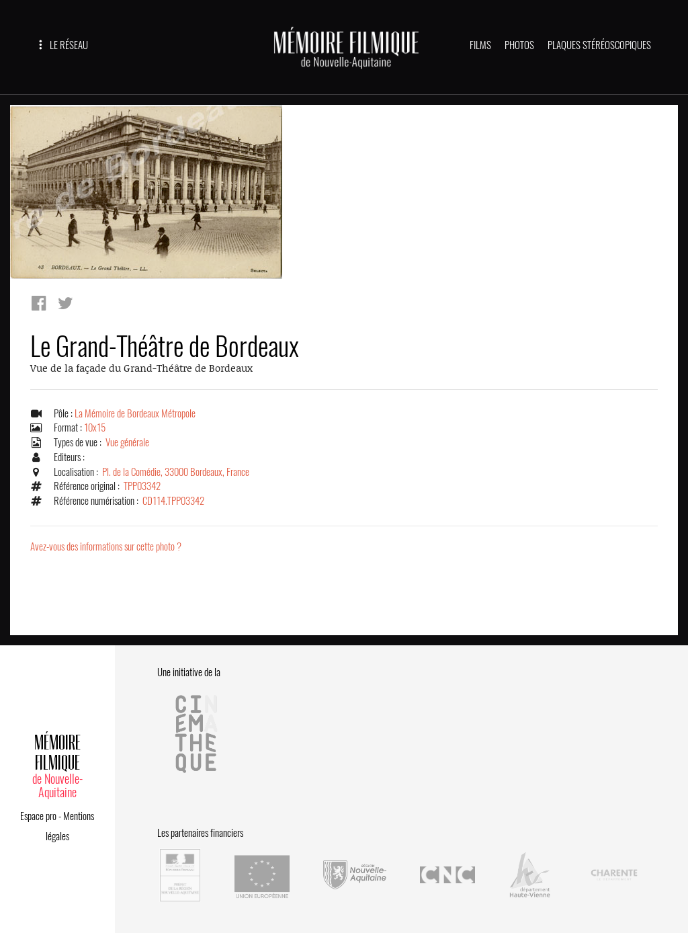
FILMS (480, 45)
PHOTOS (519, 45)
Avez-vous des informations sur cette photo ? (105, 546)
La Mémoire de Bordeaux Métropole (135, 413)
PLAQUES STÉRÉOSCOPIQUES (599, 45)
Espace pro (38, 816)
